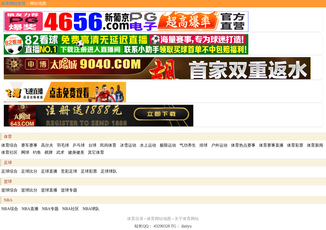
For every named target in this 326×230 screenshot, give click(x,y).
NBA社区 (70, 209)
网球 (25, 152)
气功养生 (188, 145)
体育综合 (9, 145)
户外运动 (219, 145)
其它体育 (96, 152)
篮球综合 (9, 190)
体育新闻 (315, 145)
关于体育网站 (186, 218)
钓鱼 (37, 152)
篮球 (8, 181)
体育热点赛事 (243, 145)
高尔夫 (47, 145)
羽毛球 (63, 145)
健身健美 (76, 152)
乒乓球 (79, 145)
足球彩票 (89, 171)
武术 (60, 152)
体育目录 (135, 218)
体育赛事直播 (271, 145)
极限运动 (168, 145)
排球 (203, 145)
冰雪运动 (128, 145)
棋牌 (49, 152)
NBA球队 (91, 209)
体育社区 (9, 152)
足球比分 (29, 171)
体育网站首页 (13, 3)
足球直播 (49, 171)
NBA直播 (30, 209)
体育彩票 (295, 145)
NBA (8, 200)
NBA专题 (50, 209)
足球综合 (9, 171)
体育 (8, 136)
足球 (8, 162)
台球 (92, 145)
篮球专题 (69, 190)
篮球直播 (49, 190)
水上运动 (148, 145)
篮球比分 (29, 190)
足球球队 (109, 171)
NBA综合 (9, 209)
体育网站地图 (159, 218)
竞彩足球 (69, 171)
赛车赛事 (29, 145)
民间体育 (108, 145)
